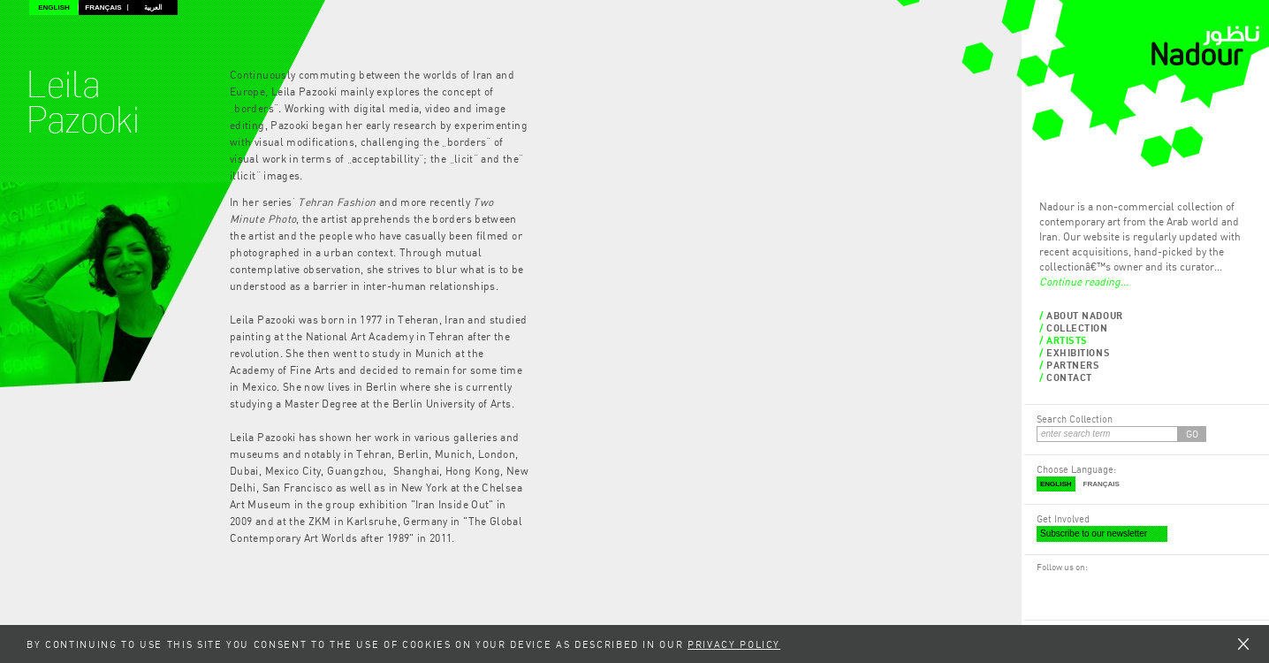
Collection (1077, 327)
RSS (1062, 584)
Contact (1069, 377)
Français (103, 7)
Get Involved (1063, 518)
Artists (1067, 340)
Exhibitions (1078, 352)
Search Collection (1075, 418)
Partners (1072, 364)
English (54, 7)
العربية (153, 7)
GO (1192, 433)
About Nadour (1084, 315)
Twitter (1081, 584)
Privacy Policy (734, 644)
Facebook (1045, 584)
